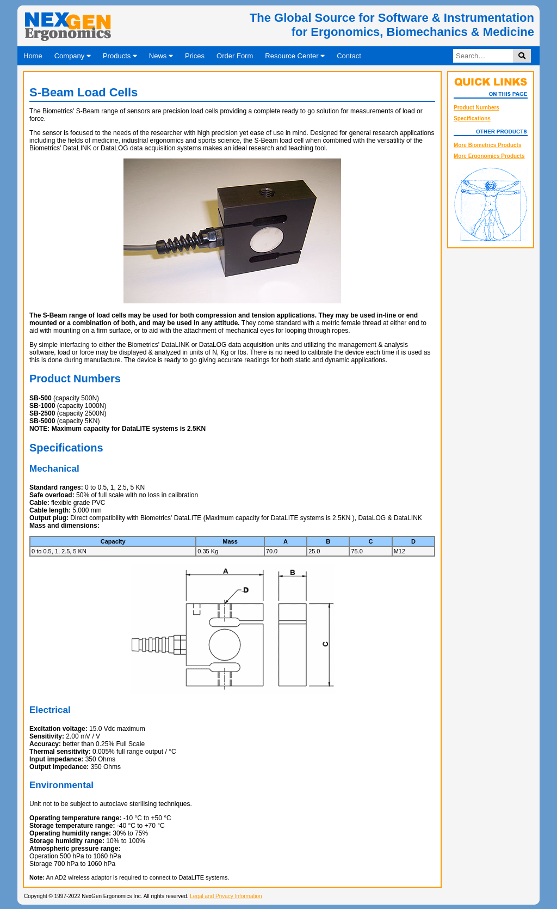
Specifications (472, 118)
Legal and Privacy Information (226, 896)
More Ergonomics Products (489, 156)
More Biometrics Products (487, 145)
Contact (349, 56)
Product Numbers (476, 108)
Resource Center (295, 56)
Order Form (234, 56)
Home (32, 56)
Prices (195, 56)
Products (120, 56)
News (161, 56)
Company (72, 56)
